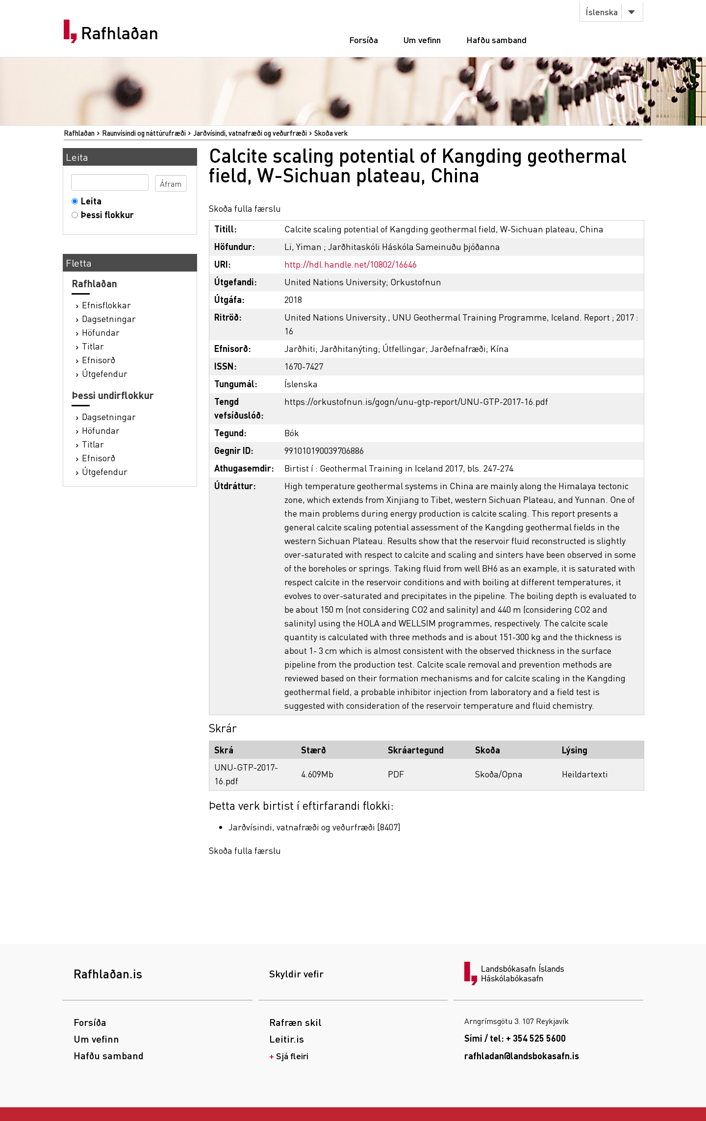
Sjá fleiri (292, 1055)
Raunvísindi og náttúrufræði (144, 132)
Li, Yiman (303, 246)
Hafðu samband (496, 39)
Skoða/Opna (499, 773)
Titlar (93, 345)
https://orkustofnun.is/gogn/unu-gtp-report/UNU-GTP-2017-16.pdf (416, 401)
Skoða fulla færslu (245, 208)
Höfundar (101, 332)
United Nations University (335, 281)
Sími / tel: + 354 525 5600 (515, 1038)
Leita (88, 200)
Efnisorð (98, 359)
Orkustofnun (415, 281)
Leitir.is (286, 1038)
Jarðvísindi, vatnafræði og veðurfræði (250, 132)
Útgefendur (104, 373)
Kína (499, 348)
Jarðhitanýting (349, 348)
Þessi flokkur (105, 214)
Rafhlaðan (119, 33)
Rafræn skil (295, 1022)
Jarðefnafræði (458, 348)
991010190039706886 (324, 450)
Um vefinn (422, 39)
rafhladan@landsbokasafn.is (521, 1055)
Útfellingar (404, 348)
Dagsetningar (109, 318)
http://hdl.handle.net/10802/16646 (350, 264)
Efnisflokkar (106, 304)
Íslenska (601, 11)
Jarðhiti (299, 348)
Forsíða (363, 39)
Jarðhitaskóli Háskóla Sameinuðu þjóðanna (414, 246)
